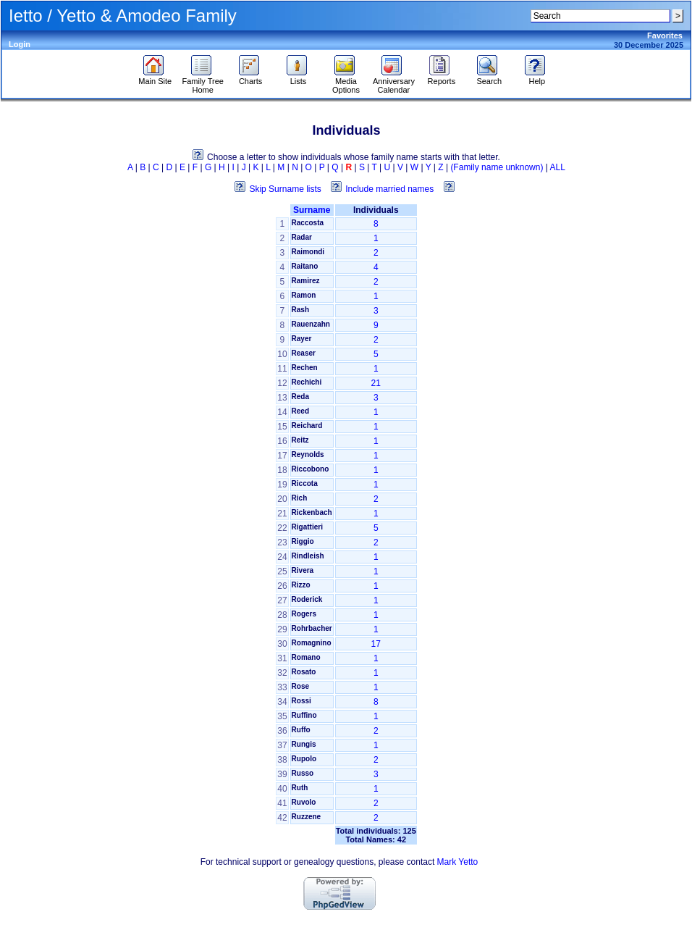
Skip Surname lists (285, 189)
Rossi (301, 701)
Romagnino (312, 643)
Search (489, 77)
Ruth (300, 788)
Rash (300, 310)
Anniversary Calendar (394, 82)
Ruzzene (306, 817)
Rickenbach (312, 512)
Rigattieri (307, 527)
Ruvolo (304, 802)
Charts (250, 77)
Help (536, 77)
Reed (300, 411)
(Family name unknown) (496, 167)
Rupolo (304, 759)
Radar (302, 237)
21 (376, 383)
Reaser (304, 353)
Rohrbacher (312, 628)
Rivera (303, 570)
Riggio (303, 541)
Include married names (389, 189)
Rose (300, 686)
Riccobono (310, 469)
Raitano (305, 266)
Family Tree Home (202, 82)
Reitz (300, 440)
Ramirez (306, 281)
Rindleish (308, 556)
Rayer (302, 339)
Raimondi (308, 252)
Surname (311, 210)
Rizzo (301, 585)
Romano (306, 657)
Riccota (305, 483)
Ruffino (304, 715)
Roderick (307, 599)
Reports (442, 77)
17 (376, 644)
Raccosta (308, 223)
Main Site (155, 77)
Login (19, 44)
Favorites (665, 35)
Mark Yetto (457, 862)
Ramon (304, 295)
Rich (300, 498)
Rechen (305, 368)
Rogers (304, 614)
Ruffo (301, 730)
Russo (303, 773)
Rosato (304, 672)
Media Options (346, 82)
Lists (298, 77)
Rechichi (307, 382)
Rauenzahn (311, 324)
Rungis (304, 744)
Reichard (307, 426)
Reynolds (308, 454)
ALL (557, 167)
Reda (300, 397)
